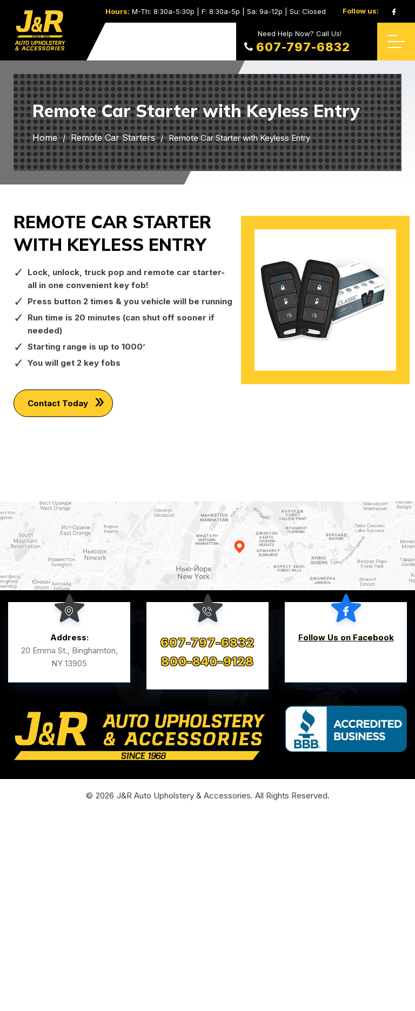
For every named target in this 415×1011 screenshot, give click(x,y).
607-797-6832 (297, 47)
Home (44, 137)
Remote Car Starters (113, 137)
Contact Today (63, 403)
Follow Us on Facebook (346, 637)
